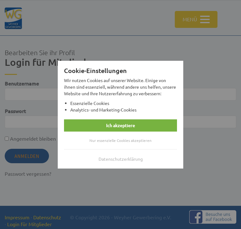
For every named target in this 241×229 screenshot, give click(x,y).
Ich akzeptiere (120, 125)
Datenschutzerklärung (121, 159)
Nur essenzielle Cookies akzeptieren (120, 140)
